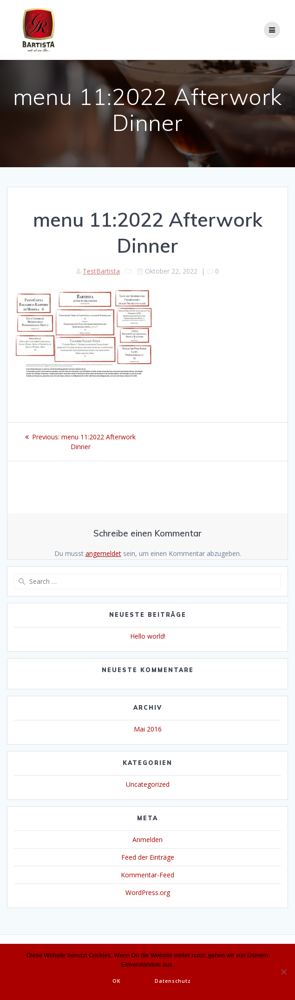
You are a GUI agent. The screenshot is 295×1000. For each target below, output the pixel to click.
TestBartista (101, 271)
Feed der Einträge (147, 857)
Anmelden (147, 839)
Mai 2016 (148, 729)
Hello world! (147, 636)
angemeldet (103, 553)
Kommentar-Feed (147, 874)
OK (116, 981)
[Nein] (283, 971)
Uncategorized (148, 784)
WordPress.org (147, 892)
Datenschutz (173, 981)
